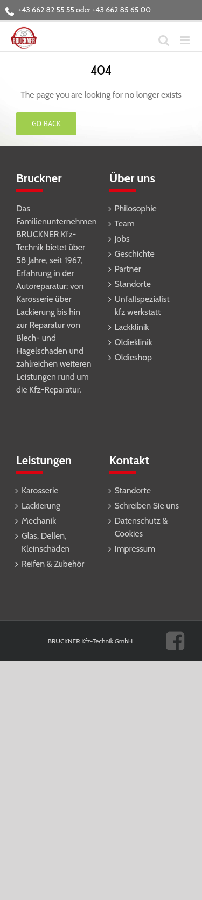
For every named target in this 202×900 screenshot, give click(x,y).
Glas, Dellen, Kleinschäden (46, 542)
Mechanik (39, 521)
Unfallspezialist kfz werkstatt (142, 305)
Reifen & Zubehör (53, 564)
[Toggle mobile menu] (185, 40)
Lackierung (41, 505)
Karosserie (40, 490)
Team (125, 223)
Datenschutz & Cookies (141, 527)
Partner (128, 269)
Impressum (135, 549)
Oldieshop (133, 357)
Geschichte (135, 254)
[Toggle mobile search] (163, 40)
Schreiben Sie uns (147, 505)
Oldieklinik (133, 342)
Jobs (122, 238)
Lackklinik (132, 327)
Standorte (133, 284)
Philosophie (136, 208)
